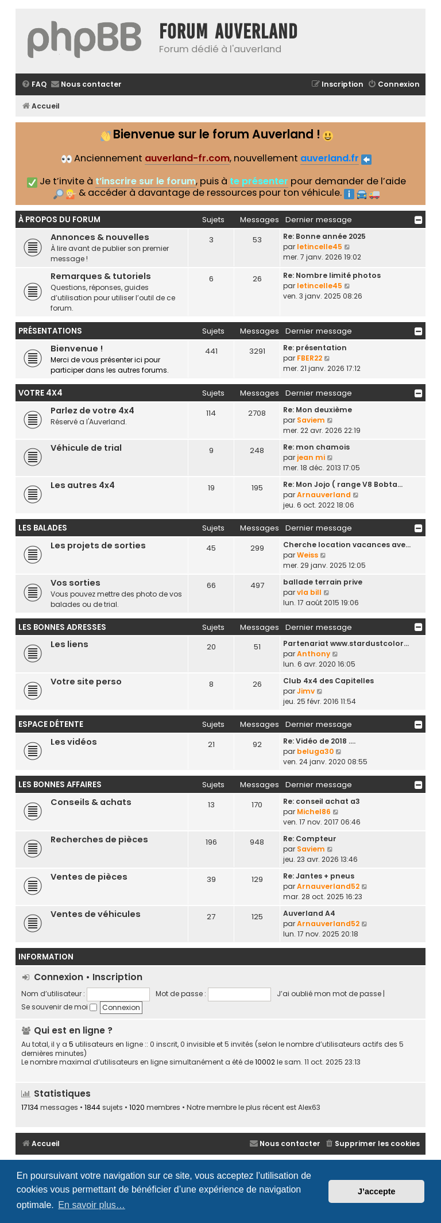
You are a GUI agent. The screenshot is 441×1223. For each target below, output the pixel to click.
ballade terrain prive (322, 582)
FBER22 (309, 358)
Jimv (306, 691)
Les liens (69, 644)
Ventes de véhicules (96, 914)
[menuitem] (34, 84)
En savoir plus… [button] (91, 1205)
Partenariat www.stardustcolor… (346, 643)
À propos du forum (59, 219)
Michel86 (314, 811)
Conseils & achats (91, 802)
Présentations (50, 331)
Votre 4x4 (40, 393)
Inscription (117, 977)
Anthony (313, 654)
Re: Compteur (309, 838)
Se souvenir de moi (59, 1007)
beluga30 (315, 751)
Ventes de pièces (89, 877)
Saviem (311, 420)
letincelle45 (319, 246)
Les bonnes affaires (60, 784)
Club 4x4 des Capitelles (328, 681)
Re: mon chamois (316, 447)
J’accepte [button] (377, 1191)
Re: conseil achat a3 (321, 801)
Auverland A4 (309, 913)
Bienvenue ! (77, 348)
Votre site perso (86, 681)
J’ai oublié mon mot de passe (329, 993)
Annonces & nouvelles (100, 237)
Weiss (307, 555)
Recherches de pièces (99, 839)
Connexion (58, 977)
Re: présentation (315, 348)
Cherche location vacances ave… (347, 544)
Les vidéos (74, 742)
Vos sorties (75, 583)
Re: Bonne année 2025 (324, 236)
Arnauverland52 (328, 886)
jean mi (311, 457)
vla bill (309, 592)
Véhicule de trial (86, 448)
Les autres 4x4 (83, 485)
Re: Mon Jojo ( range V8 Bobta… (343, 484)
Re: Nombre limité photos (332, 275)
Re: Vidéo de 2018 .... (319, 741)
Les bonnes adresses (62, 627)
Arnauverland (324, 495)
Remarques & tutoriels (101, 276)
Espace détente (50, 724)
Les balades (42, 528)
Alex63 (309, 1107)
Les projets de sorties (98, 545)
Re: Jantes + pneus (318, 876)
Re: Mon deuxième (317, 410)
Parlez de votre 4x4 (92, 410)
